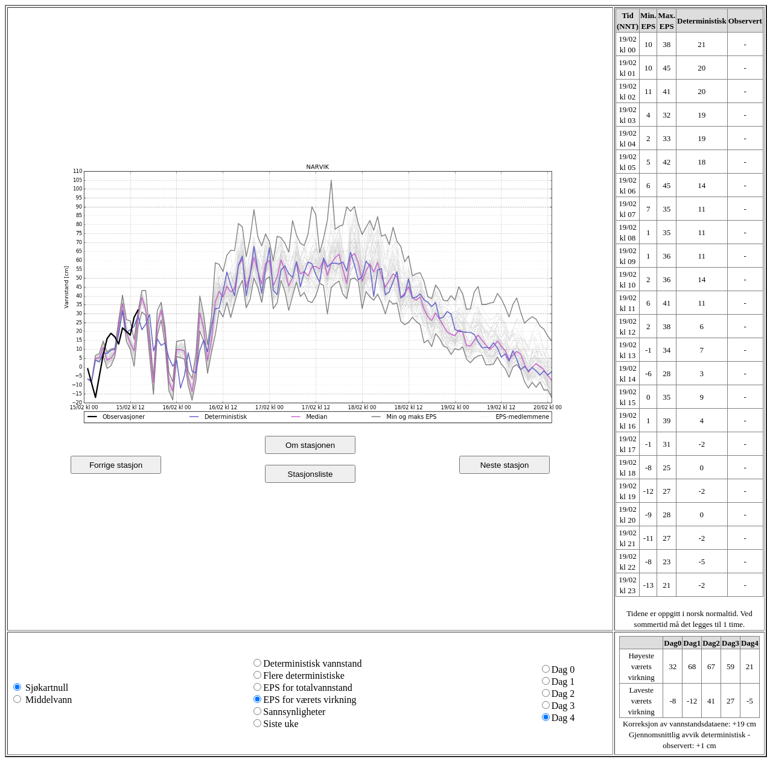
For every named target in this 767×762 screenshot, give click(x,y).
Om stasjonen (310, 445)
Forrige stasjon (115, 465)
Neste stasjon (504, 465)
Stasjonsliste (310, 474)
